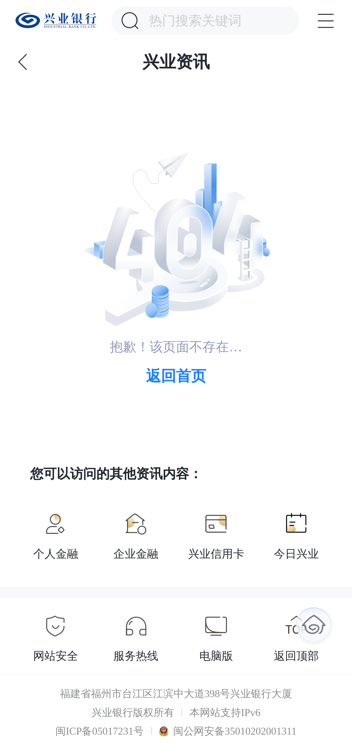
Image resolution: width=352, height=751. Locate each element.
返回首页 (176, 376)
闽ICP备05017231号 (99, 731)
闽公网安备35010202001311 (228, 731)
